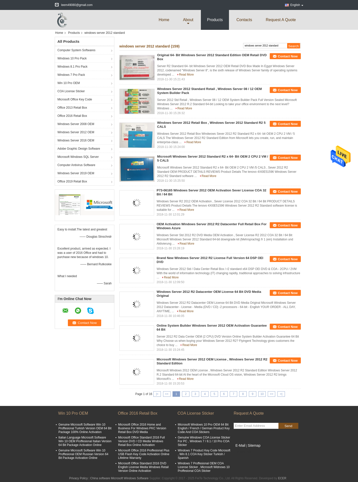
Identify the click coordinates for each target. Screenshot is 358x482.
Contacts (244, 20)
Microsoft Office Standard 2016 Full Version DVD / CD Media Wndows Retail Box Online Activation (141, 441)
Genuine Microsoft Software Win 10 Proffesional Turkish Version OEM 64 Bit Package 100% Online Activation (84, 428)
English (296, 5)
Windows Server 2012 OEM (75, 132)
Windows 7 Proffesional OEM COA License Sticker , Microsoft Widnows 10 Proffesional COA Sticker (204, 467)
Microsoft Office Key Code (74, 99)
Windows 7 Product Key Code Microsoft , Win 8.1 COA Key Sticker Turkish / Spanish (204, 454)
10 (262, 394)
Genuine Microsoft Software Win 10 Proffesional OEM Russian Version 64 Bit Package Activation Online (83, 454)
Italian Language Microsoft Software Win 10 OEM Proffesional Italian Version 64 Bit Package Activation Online (84, 441)
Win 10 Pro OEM (68, 83)
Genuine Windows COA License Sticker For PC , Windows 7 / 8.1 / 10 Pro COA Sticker (204, 441)
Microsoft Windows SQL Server (78, 157)
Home (164, 20)
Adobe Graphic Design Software (78, 148)
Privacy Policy (78, 478)
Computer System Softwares (76, 50)
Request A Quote (281, 20)
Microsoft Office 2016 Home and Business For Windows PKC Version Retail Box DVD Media (142, 428)
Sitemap (254, 445)
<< (167, 394)
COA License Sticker (71, 91)
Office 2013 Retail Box (72, 107)
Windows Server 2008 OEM (75, 124)
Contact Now (288, 56)
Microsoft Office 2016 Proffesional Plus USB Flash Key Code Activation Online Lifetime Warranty (143, 454)
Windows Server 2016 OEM (75, 140)
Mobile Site (242, 451)
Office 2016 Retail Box (72, 116)
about (188, 20)
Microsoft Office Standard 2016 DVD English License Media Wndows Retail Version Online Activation (143, 467)
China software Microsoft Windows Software (119, 478)
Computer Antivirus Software (76, 165)
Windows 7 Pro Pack (71, 75)
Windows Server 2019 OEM (75, 173)
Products (215, 20)
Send (288, 426)
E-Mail (240, 445)
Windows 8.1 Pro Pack (72, 66)
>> (271, 394)
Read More (186, 74)
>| (281, 394)
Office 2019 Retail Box (72, 181)
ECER (282, 478)
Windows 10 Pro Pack (72, 58)
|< (157, 394)
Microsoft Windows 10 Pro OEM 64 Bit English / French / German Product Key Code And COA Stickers (204, 428)
